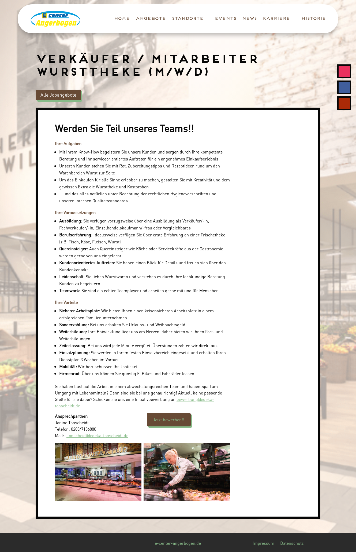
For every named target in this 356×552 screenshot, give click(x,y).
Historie (313, 19)
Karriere (276, 19)
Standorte (187, 19)
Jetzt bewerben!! (168, 419)
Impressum (263, 543)
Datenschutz (291, 543)
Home (121, 19)
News (249, 19)
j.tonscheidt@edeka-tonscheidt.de (96, 435)
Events (225, 19)
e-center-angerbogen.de (178, 543)
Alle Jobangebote (58, 95)
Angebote (150, 19)
